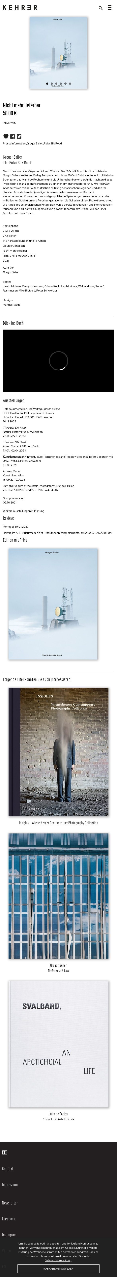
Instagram (9, 1234)
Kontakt (8, 1168)
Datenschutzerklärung (58, 1260)
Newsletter (10, 1202)
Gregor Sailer (11, 272)
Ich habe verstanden (58, 1268)
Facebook (8, 1218)
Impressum (10, 1184)
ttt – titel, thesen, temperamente (60, 533)
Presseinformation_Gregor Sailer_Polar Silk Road (32, 143)
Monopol (8, 526)
